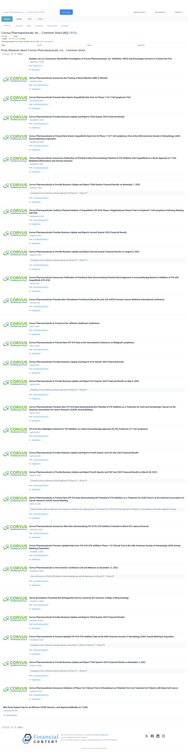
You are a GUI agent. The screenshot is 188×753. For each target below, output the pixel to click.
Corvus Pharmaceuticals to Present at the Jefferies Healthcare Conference (64, 323)
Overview (19, 26)
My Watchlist (160, 12)
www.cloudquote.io (102, 735)
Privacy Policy (96, 740)
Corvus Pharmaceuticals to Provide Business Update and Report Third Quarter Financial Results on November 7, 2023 (84, 184)
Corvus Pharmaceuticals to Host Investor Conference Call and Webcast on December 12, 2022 (73, 567)
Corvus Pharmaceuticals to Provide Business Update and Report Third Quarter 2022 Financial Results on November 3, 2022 (87, 662)
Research (141, 45)
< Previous (5, 54)
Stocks (19, 19)
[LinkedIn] (157, 739)
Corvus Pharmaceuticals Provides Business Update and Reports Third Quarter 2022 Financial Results (76, 617)
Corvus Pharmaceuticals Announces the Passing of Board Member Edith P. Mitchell (68, 78)
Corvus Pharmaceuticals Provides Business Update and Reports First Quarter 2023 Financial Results (76, 362)
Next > (20, 54)
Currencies (39, 26)
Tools (40, 19)
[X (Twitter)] (146, 739)
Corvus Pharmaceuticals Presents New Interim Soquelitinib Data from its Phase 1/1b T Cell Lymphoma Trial (79, 97)
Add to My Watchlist (46, 42)
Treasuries (65, 26)
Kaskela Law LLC (37, 65)
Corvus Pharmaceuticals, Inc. (40, 85)
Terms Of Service (110, 740)
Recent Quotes (139, 12)
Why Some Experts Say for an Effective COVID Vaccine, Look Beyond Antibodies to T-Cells (45, 707)
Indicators (178, 12)
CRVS (72, 33)
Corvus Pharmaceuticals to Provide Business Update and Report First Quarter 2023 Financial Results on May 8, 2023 (84, 381)
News (29, 26)
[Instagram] (163, 739)
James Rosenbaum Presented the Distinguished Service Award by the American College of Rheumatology (79, 598)
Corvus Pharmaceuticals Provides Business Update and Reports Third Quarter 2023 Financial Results (76, 117)
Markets (7, 19)
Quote (39, 45)
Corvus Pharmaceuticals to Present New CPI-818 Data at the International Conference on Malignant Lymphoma (81, 342)
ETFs (30, 19)
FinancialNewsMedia (11, 715)
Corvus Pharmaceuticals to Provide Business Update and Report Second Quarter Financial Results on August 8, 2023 (84, 252)
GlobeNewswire (36, 89)
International (52, 26)
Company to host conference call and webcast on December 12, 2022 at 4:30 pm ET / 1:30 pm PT (68, 645)
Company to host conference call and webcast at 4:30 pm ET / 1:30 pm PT (59, 193)
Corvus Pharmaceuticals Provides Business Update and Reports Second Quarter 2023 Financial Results (78, 232)
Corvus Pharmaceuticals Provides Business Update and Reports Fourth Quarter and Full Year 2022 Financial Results (83, 453)
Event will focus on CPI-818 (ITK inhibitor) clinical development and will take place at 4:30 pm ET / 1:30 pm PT (73, 576)
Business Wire (35, 69)
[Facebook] (152, 739)
